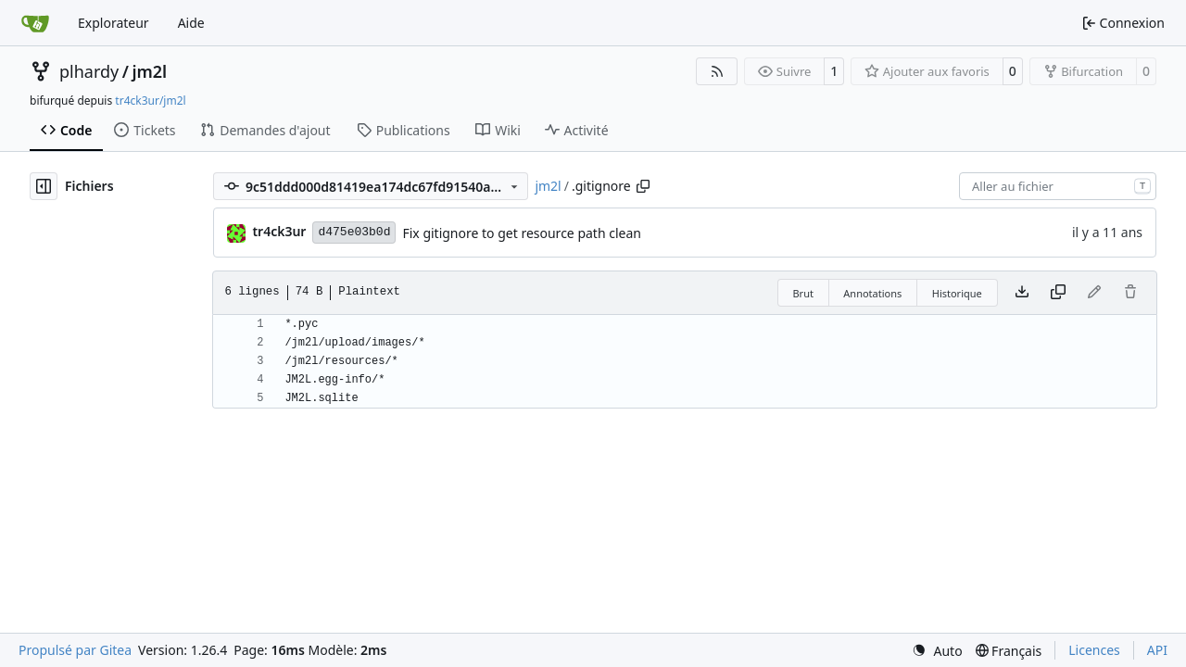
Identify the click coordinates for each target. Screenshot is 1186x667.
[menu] (937, 651)
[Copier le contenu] (1058, 292)
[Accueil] (35, 23)
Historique (957, 293)
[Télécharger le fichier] (1022, 292)
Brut (802, 293)
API (1157, 650)
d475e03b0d (354, 232)
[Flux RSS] (717, 71)
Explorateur (113, 22)
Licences (1094, 650)
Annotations (872, 293)
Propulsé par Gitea (75, 650)
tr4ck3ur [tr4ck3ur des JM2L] (279, 231)
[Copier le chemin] (643, 186)
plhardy (89, 71)
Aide (191, 22)
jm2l (149, 71)
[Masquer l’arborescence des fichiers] (43, 186)
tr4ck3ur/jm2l (150, 100)
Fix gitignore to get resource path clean (521, 233)
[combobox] (1057, 186)
